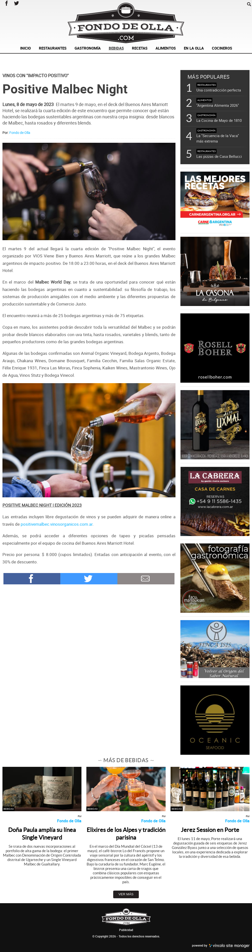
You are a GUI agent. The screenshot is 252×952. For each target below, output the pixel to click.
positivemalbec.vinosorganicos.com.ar (57, 524)
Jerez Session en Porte (210, 829)
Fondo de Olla (19, 132)
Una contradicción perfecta (218, 90)
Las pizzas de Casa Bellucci (219, 156)
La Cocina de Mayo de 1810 (219, 120)
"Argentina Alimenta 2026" (217, 105)
